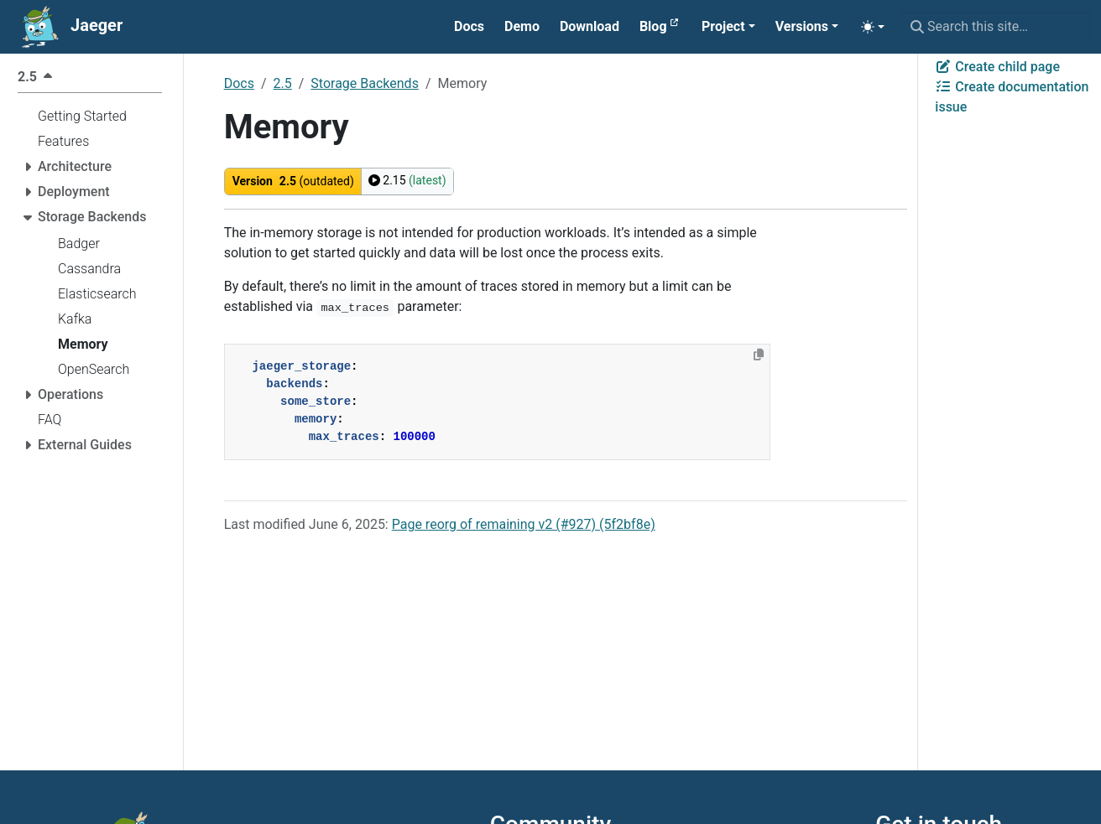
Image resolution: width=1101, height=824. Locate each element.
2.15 (407, 180)
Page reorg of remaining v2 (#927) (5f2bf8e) (523, 524)
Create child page (997, 67)
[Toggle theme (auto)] (872, 27)
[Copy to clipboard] (758, 354)
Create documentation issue (1011, 97)
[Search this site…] (995, 27)
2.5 (283, 83)
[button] (728, 27)
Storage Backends (364, 83)
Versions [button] (801, 26)
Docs (239, 83)
